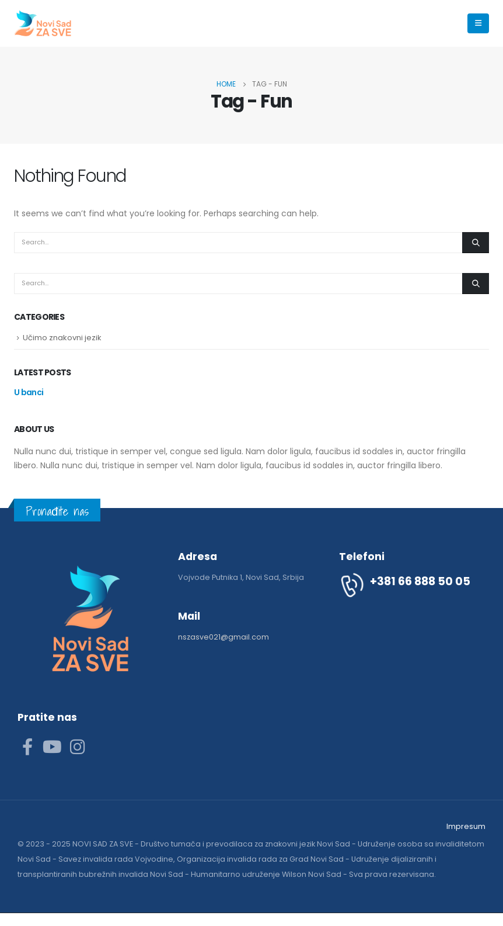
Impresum (465, 826)
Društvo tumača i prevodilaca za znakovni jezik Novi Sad (245, 844)
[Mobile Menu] (478, 23)
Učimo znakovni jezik (62, 337)
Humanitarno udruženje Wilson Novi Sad (266, 874)
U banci (28, 392)
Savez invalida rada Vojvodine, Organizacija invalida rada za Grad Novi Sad (201, 859)
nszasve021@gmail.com (223, 637)
